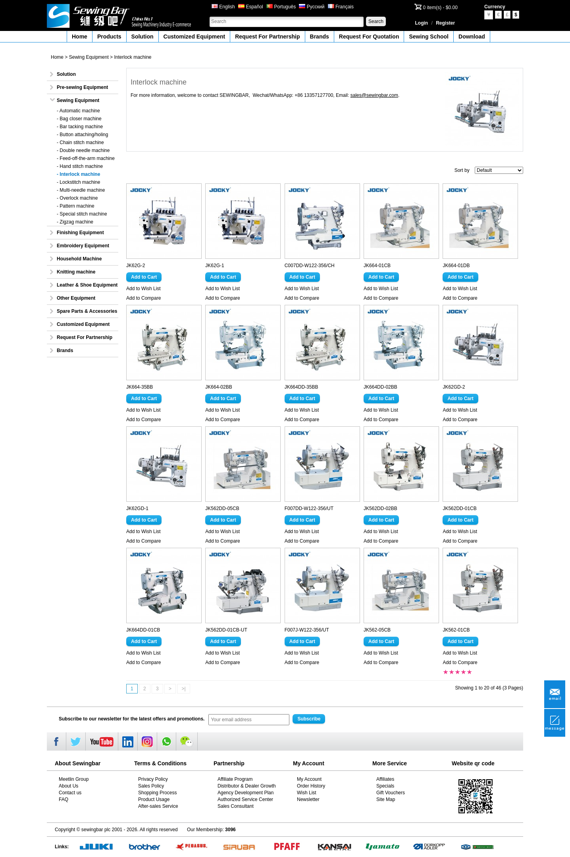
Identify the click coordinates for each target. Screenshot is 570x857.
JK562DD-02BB (380, 508)
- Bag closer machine (79, 118)
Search (375, 21)
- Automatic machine (78, 111)
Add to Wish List (143, 288)
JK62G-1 (214, 265)
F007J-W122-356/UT (307, 630)
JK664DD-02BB (380, 387)
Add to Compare (143, 298)
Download (471, 36)
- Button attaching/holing (82, 134)
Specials (385, 786)
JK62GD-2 (454, 387)
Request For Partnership (267, 36)
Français (341, 7)
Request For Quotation (369, 36)
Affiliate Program (235, 779)
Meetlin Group (74, 779)
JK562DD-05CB (222, 508)
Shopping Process (157, 792)
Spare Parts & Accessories (87, 311)
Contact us (70, 792)
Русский (311, 7)
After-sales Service (158, 806)
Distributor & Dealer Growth (247, 786)
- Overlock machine (77, 198)
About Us (68, 786)
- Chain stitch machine (80, 142)
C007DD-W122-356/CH (310, 265)
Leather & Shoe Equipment (87, 285)
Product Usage (153, 799)
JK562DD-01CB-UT (226, 630)
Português (281, 7)
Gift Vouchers (390, 792)
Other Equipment (76, 298)
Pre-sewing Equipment (82, 87)
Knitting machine (76, 272)
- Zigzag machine (75, 222)
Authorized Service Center (245, 799)
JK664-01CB (377, 265)
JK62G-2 (135, 265)
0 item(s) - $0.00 (440, 7)
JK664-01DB (456, 265)
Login (421, 23)
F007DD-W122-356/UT (309, 508)
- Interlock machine (78, 174)
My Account (309, 779)
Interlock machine (132, 57)
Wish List (306, 792)
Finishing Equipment (80, 232)
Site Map (385, 799)
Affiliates (385, 779)
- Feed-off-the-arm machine (86, 158)
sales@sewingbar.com (374, 95)
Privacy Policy (153, 779)
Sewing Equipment (89, 57)
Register (445, 23)
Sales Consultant (236, 806)
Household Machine (79, 259)
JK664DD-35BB (301, 387)
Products (109, 36)
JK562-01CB (456, 630)
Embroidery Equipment (83, 245)
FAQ (63, 799)
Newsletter (308, 799)
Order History (311, 786)
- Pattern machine (75, 206)
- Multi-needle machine (81, 190)
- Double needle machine (83, 150)
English (223, 7)
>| (183, 688)
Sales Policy (151, 786)
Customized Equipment (194, 36)
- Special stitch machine (82, 214)
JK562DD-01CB (459, 508)
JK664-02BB (218, 387)
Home (79, 36)
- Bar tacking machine (80, 126)
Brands (319, 36)
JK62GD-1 (137, 508)
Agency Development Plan (245, 792)
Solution (142, 36)
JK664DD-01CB (143, 630)
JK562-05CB (377, 630)
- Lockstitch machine (78, 182)
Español (250, 7)
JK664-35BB (139, 387)
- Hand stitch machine (80, 166)
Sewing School (429, 36)
